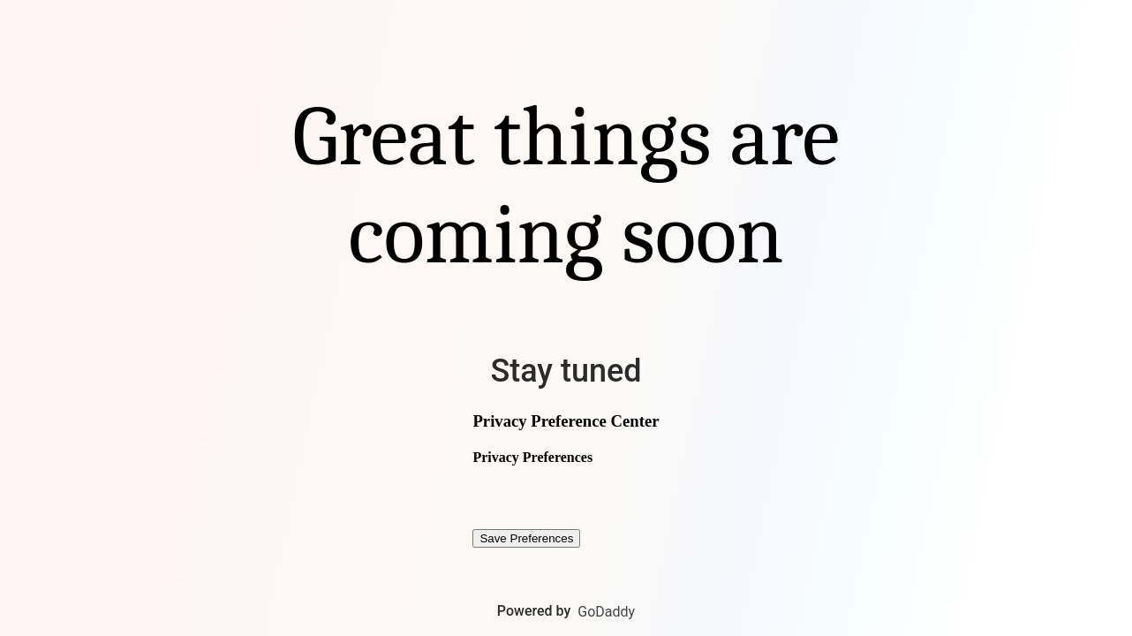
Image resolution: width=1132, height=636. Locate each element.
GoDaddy (606, 611)
